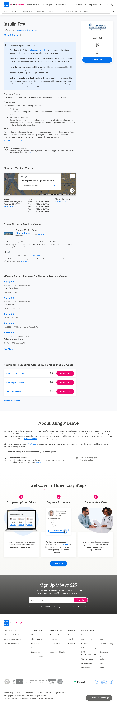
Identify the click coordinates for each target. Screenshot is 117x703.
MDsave (41, 234)
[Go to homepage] (14, 623)
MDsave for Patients (12, 635)
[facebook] (97, 681)
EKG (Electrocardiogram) (89, 653)
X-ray (102, 663)
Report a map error (70, 194)
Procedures (72, 635)
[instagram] (102, 681)
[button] (40, 45)
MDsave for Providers (12, 639)
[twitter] (106, 681)
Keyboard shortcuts (44, 194)
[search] (107, 5)
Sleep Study (104, 647)
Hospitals (71, 643)
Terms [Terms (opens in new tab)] (62, 194)
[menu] (48, 4)
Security (39, 692)
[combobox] (39, 11)
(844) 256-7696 (62, 544)
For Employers (47, 5)
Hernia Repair (86, 663)
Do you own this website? (30, 186)
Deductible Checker (57, 652)
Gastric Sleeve (87, 659)
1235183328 (37, 256)
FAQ (51, 647)
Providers (71, 639)
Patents (49, 692)
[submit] (107, 11)
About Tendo (36, 639)
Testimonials (54, 660)
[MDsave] (14, 4)
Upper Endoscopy (104, 657)
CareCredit (31, 444)
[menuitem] (33, 5)
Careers (34, 647)
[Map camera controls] (72, 190)
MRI (101, 639)
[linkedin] (111, 681)
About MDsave (37, 635)
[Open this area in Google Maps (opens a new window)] (8, 194)
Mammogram (105, 635)
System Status (60, 692)
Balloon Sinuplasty (88, 635)
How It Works (54, 635)
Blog (51, 656)
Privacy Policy (65, 606)
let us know (25, 261)
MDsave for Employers (13, 643)
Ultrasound (104, 652)
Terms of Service (78, 606)
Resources (35, 643)
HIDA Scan (85, 667)
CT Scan (84, 643)
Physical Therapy (106, 643)
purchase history (30, 439)
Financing (53, 639)
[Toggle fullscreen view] (72, 176)
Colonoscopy (86, 639)
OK (54, 186)
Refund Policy (54, 643)
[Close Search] (114, 11)
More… (103, 667)
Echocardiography (88, 647)
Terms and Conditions (25, 692)
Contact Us (35, 652)
